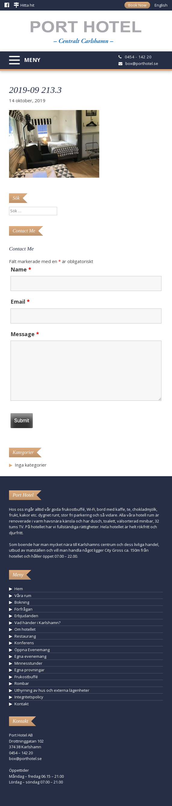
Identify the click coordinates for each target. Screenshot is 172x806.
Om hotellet (24, 629)
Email (20, 301)
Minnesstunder (28, 663)
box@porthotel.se (141, 63)
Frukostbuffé (26, 676)
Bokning (21, 602)
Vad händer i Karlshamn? (37, 622)
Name (21, 269)
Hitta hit (27, 5)
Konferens (24, 642)
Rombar (21, 683)
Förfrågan (23, 609)
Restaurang (25, 636)
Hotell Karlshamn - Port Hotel (86, 34)
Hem (18, 588)
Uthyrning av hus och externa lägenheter (51, 690)
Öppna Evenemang (32, 649)
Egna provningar (29, 670)
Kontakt (21, 703)
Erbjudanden (26, 615)
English (161, 5)
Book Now (137, 5)
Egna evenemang (30, 656)
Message (25, 334)
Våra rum (22, 595)
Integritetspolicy (28, 697)
